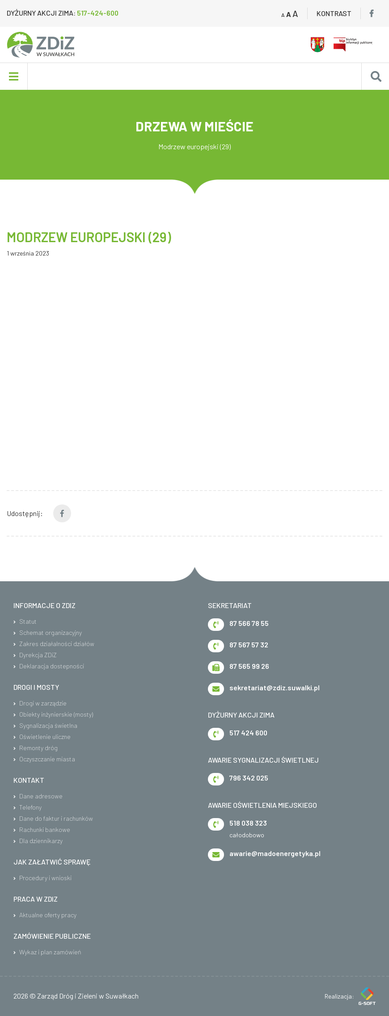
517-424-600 (97, 12)
